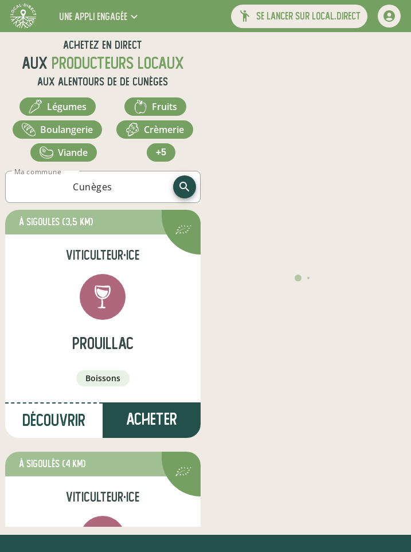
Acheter (151, 419)
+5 (161, 152)
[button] (99, 16)
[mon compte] (389, 16)
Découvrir (53, 420)
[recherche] (184, 186)
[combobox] (92, 187)
